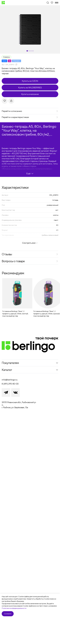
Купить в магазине (30, 94)
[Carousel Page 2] (29, 51)
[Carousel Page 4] (33, 51)
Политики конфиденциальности (14, 608)
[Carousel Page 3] (31, 51)
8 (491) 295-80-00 (10, 383)
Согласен (7, 614)
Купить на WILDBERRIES (30, 87)
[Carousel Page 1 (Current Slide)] (27, 51)
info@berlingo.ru (9, 379)
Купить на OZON (30, 81)
